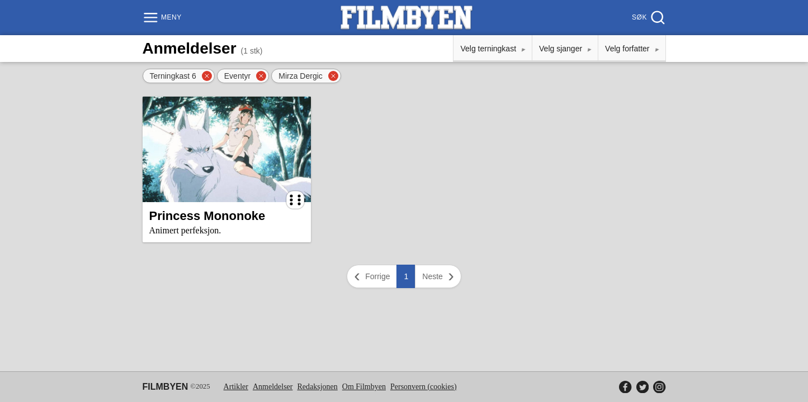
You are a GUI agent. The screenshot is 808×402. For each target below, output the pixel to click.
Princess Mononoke (207, 216)
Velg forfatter (627, 48)
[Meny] (163, 17)
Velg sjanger (560, 48)
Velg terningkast (488, 48)
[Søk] (647, 17)
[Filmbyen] (406, 17)
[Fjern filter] (207, 76)
